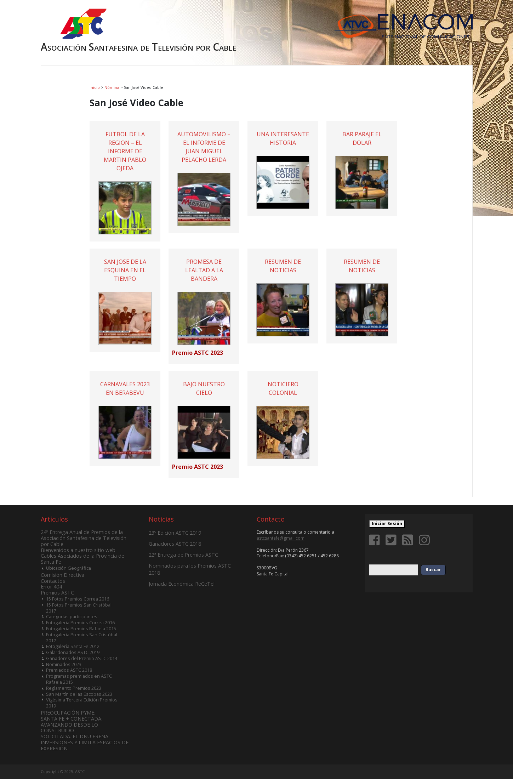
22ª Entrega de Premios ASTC (183, 554)
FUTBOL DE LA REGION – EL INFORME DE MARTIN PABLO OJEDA (125, 151)
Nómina (111, 87)
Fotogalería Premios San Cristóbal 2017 (81, 637)
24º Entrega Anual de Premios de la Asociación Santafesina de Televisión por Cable (83, 538)
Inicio (95, 87)
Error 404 (51, 586)
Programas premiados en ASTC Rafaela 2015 (79, 679)
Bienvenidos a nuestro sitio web (78, 550)
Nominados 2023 (63, 664)
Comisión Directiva (62, 575)
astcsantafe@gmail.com (280, 538)
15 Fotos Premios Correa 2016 (77, 599)
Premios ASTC (57, 592)
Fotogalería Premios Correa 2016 (80, 622)
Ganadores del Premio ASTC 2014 (81, 658)
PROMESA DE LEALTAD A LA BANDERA (204, 270)
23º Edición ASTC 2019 (175, 532)
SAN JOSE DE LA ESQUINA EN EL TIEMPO (125, 270)
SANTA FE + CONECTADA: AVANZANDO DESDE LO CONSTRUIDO (71, 724)
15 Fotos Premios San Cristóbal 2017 (79, 608)
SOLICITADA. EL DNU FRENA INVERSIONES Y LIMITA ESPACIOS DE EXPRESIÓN (85, 742)
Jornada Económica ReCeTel (182, 583)
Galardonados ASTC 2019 (72, 652)
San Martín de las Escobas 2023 (79, 694)
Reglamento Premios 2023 (73, 688)
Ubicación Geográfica (68, 568)
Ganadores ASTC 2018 (175, 543)
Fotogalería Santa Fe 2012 (72, 646)
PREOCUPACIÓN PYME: (68, 712)
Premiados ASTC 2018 (69, 670)
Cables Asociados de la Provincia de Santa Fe (82, 558)
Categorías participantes (71, 616)
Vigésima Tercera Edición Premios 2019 (82, 702)
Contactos (53, 581)
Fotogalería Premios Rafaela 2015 (81, 628)
